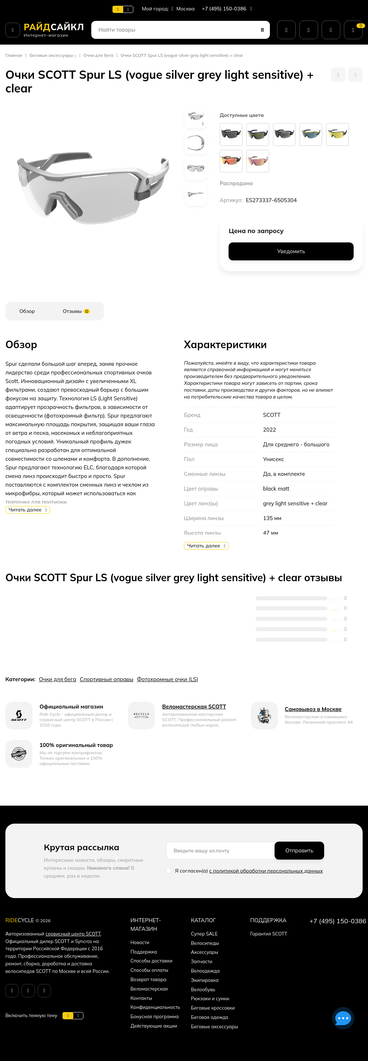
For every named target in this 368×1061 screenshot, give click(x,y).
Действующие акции (153, 1026)
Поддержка (143, 952)
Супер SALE (204, 934)
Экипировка (204, 980)
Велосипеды (205, 943)
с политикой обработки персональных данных (266, 871)
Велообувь (203, 989)
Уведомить (291, 251)
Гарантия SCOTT (268, 934)
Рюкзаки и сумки (210, 998)
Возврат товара (148, 979)
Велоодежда (205, 971)
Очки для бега (98, 55)
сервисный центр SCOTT (73, 934)
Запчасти (201, 961)
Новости (140, 942)
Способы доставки (151, 961)
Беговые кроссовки (213, 1008)
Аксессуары (204, 952)
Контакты (141, 998)
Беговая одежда (209, 1017)
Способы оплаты (149, 970)
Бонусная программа (154, 1016)
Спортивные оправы (106, 679)
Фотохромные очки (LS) (167, 679)
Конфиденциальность (155, 1007)
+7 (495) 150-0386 (228, 8)
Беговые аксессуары (51, 55)
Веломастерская (149, 989)
